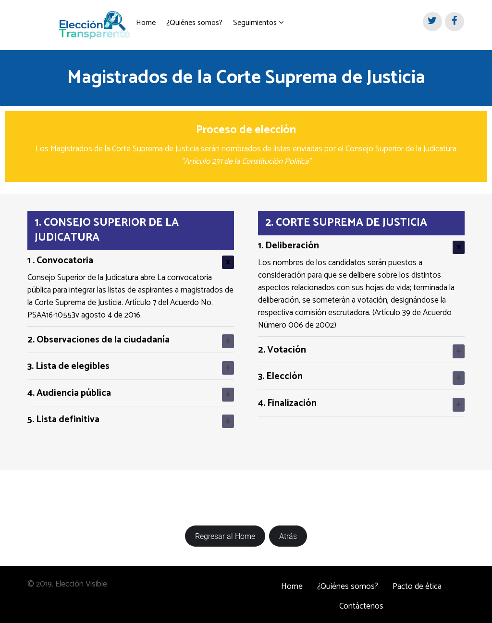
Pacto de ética (417, 582)
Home (292, 582)
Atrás (288, 532)
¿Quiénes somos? (347, 582)
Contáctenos (361, 602)
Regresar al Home (225, 532)
